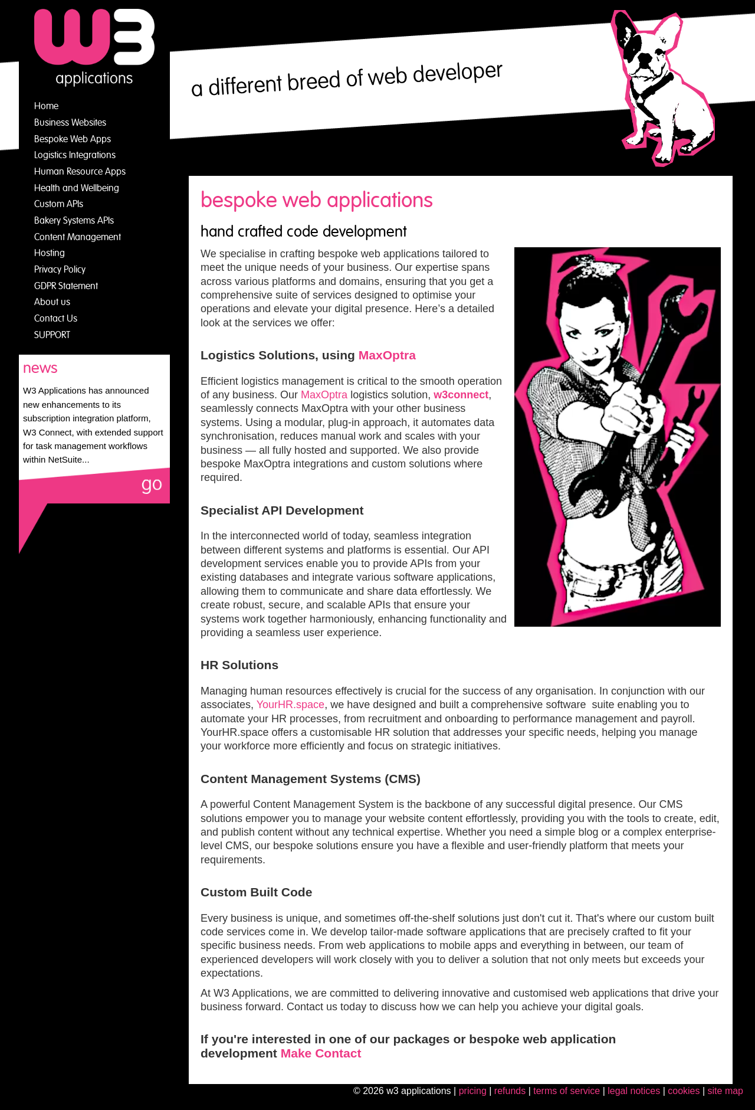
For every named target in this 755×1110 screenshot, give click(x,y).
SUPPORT (52, 335)
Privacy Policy (60, 270)
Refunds (510, 1091)
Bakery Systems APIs (74, 221)
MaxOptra (387, 355)
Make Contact (321, 1053)
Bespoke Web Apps (72, 139)
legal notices (634, 1091)
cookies (684, 1091)
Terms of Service (566, 1091)
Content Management (77, 237)
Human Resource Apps (80, 172)
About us (52, 302)
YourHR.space (290, 704)
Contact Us (55, 319)
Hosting (49, 253)
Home (46, 106)
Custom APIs (58, 204)
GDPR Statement (66, 286)
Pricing (473, 1091)
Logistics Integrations (75, 155)
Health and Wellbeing (76, 188)
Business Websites (70, 123)
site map (725, 1091)
